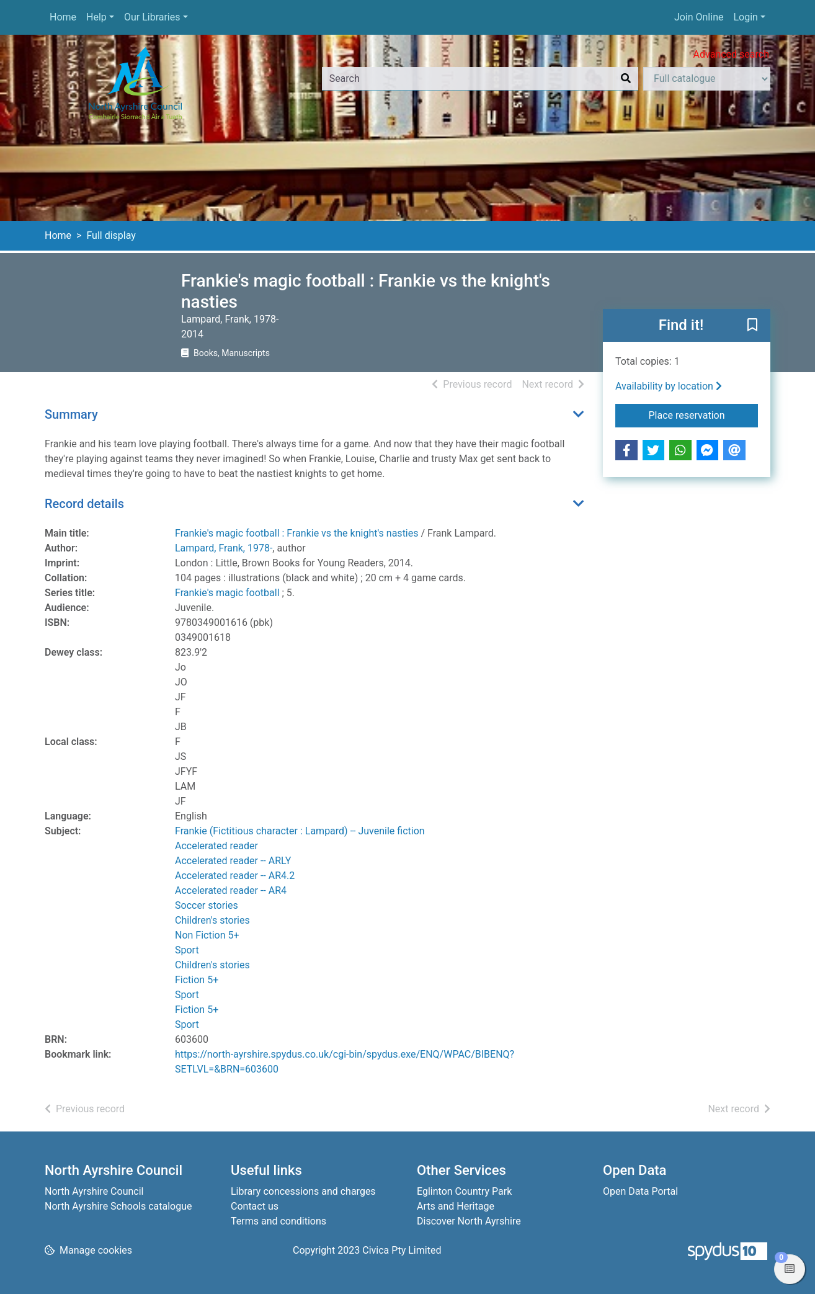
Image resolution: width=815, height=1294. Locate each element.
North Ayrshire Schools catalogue (118, 1206)
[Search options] (706, 79)
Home (63, 17)
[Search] (625, 79)
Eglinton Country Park (464, 1191)
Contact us (254, 1206)
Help (96, 17)
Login (745, 17)
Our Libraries (152, 17)
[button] (752, 326)
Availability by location (668, 386)
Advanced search (731, 54)
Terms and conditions (278, 1221)
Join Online (699, 17)
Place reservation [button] (704, 414)
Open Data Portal (640, 1191)
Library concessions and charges (303, 1191)
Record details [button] (84, 503)
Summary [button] (71, 414)
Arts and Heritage (455, 1206)
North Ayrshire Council (94, 1191)
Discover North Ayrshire (469, 1221)
